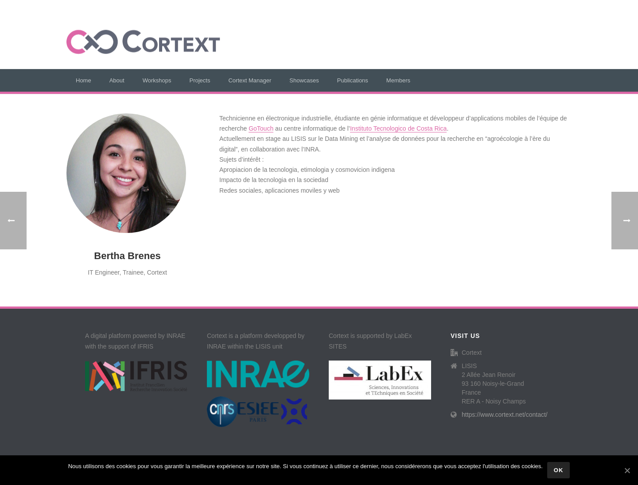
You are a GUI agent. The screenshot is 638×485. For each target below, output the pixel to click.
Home (83, 80)
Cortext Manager (249, 80)
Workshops (157, 80)
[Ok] (626, 470)
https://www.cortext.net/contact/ (505, 414)
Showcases (304, 80)
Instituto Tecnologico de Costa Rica (398, 128)
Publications (352, 80)
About (116, 80)
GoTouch (261, 128)
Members (398, 80)
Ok (559, 470)
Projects (199, 80)
